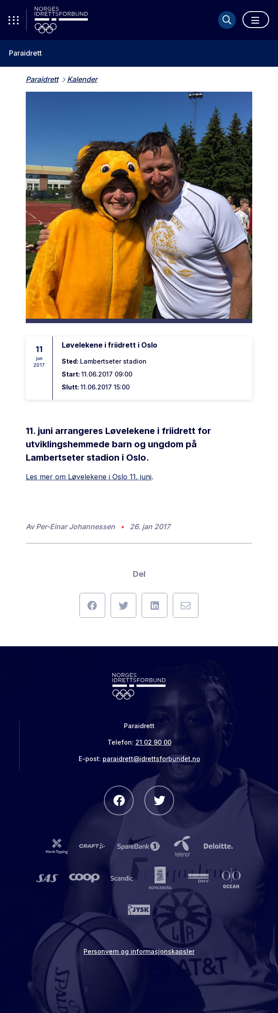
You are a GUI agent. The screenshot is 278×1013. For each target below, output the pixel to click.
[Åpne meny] (255, 19)
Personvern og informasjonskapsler (139, 951)
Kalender (82, 79)
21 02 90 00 (153, 742)
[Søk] (227, 20)
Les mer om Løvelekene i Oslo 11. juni (88, 476)
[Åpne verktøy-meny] (13, 20)
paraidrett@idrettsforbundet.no (151, 758)
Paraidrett (25, 53)
